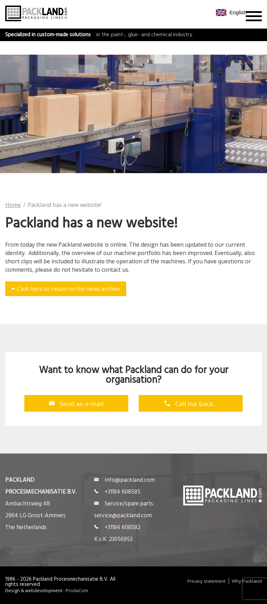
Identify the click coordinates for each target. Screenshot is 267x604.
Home (13, 205)
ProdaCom (77, 590)
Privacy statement (206, 581)
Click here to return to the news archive (65, 289)
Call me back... (190, 403)
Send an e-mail (76, 403)
